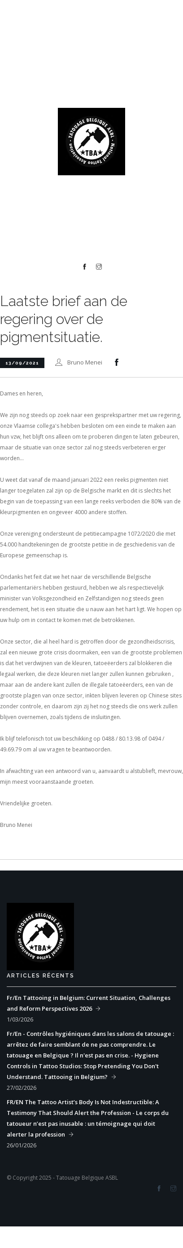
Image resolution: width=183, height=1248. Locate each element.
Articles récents (40, 976)
